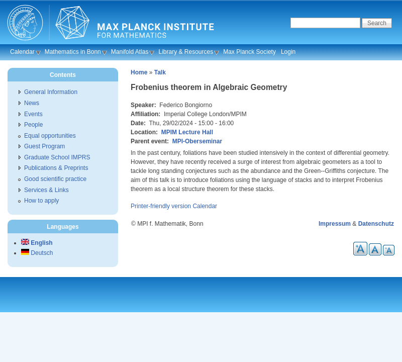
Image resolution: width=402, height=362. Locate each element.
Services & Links (46, 190)
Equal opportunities (50, 135)
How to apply (41, 200)
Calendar (22, 51)
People (33, 124)
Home (139, 72)
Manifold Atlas (130, 51)
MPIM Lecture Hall (187, 132)
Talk (160, 72)
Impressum (335, 223)
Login (288, 51)
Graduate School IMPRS (57, 157)
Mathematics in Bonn (73, 51)
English (37, 242)
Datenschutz (376, 223)
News (31, 103)
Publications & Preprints (56, 167)
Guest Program (44, 146)
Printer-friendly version (161, 206)
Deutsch (37, 252)
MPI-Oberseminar (197, 141)
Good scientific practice (55, 179)
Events (33, 114)
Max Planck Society (249, 51)
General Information (50, 92)
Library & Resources (185, 51)
